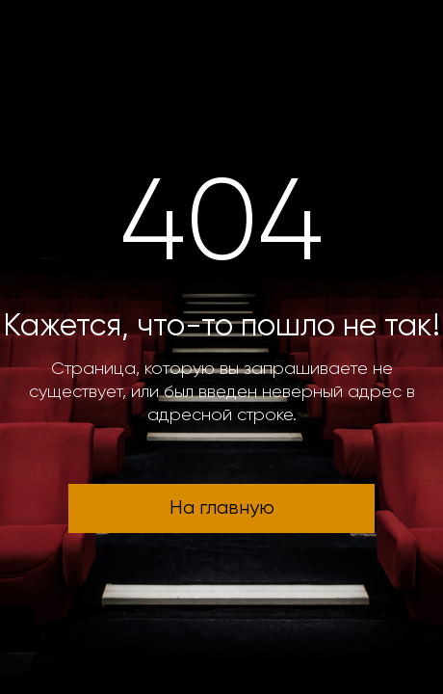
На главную (221, 508)
